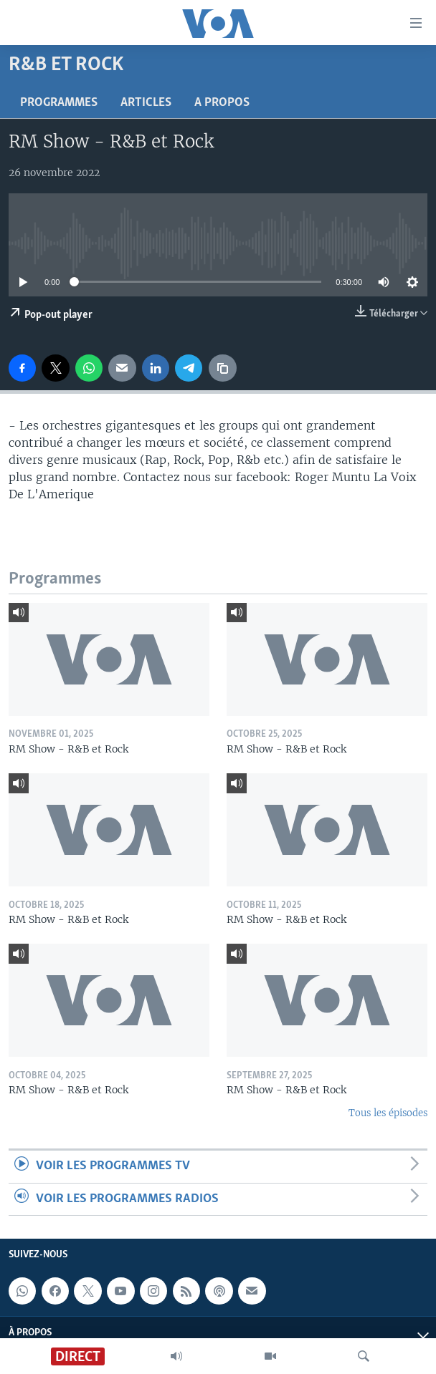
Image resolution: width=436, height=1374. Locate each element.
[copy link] (222, 368)
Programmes (59, 103)
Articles (145, 103)
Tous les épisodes (388, 1113)
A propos (222, 103)
